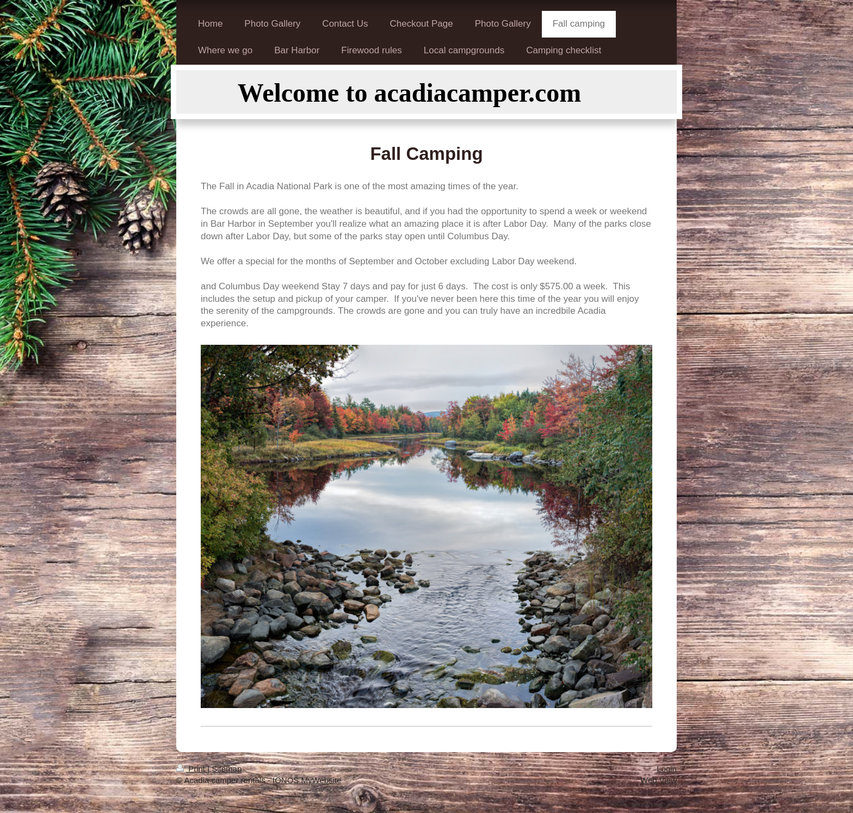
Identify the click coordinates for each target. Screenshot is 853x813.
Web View (658, 780)
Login (667, 768)
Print (191, 768)
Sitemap (227, 768)
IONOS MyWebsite (307, 780)
